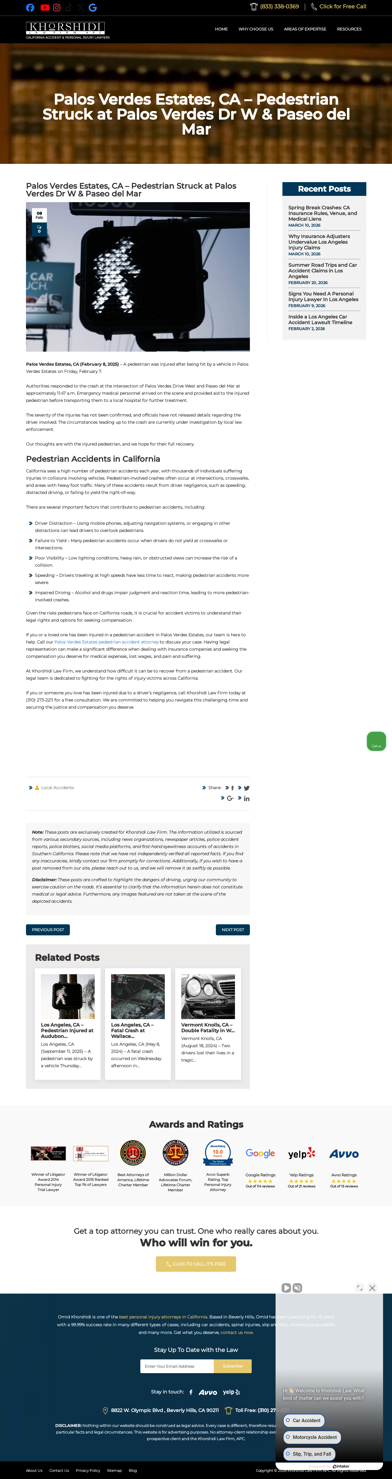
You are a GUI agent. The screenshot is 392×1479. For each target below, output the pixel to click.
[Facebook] (30, 8)
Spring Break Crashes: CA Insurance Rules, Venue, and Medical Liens (322, 213)
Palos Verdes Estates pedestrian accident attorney (106, 642)
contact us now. (237, 1332)
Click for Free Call (338, 6)
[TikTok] (69, 8)
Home (221, 29)
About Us (34, 1470)
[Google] (93, 8)
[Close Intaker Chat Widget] (372, 1288)
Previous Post (48, 929)
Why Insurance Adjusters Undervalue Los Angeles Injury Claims (319, 242)
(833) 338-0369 (274, 6)
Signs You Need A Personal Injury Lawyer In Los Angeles (323, 296)
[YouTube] (45, 8)
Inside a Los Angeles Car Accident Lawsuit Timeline (320, 319)
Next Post (233, 929)
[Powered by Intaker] (341, 1466)
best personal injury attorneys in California (163, 1317)
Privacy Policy (88, 1470)
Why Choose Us (256, 29)
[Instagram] (57, 8)
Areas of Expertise (305, 29)
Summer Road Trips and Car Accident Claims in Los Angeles (322, 270)
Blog (133, 1470)
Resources (349, 29)
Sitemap (114, 1470)
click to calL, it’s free (196, 1264)
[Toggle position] (360, 1288)
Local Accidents (57, 787)
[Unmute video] (286, 1288)
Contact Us (59, 1470)
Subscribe (232, 1366)
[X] (81, 8)
